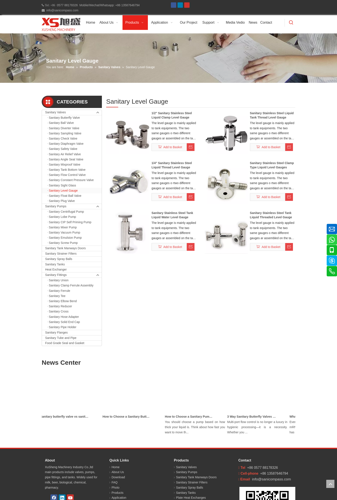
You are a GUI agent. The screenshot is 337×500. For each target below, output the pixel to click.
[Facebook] (173, 5)
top (330, 484)
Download (118, 477)
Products (117, 492)
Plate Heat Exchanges (191, 497)
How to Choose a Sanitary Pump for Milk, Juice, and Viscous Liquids (190, 416)
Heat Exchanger (56, 269)
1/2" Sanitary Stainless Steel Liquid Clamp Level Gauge (172, 115)
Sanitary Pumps (73, 206)
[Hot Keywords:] (291, 23)
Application (119, 497)
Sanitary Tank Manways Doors (65, 248)
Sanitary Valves (73, 112)
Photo (115, 487)
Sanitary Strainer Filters (61, 253)
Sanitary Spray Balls (58, 259)
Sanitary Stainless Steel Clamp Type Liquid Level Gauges (272, 165)
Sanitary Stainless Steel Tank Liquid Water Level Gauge (172, 215)
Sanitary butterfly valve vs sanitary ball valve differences (66, 416)
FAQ (115, 482)
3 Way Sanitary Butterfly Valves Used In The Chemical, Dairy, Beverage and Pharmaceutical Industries (253, 416)
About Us (118, 472)
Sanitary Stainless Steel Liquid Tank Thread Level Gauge (272, 115)
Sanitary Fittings (73, 275)
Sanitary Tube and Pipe (61, 338)
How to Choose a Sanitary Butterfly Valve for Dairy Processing (128, 416)
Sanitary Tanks (55, 264)
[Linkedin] (180, 5)
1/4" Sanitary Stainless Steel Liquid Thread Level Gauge (172, 165)
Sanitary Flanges (56, 332)
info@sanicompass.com (61, 10)
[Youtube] (187, 5)
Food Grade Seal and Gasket (64, 343)
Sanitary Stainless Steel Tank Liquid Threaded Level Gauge (271, 215)
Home (115, 467)
